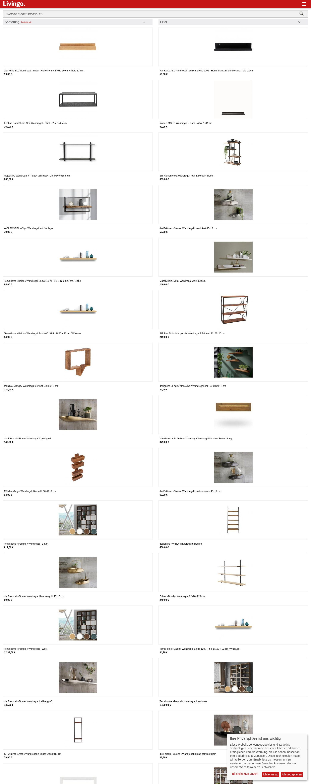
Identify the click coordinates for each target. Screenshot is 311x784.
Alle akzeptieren (292, 774)
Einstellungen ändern (245, 773)
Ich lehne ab (270, 774)
